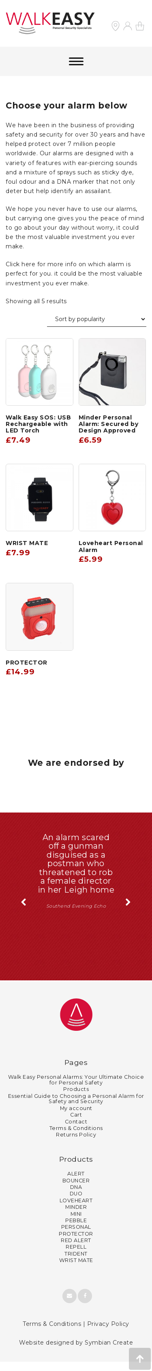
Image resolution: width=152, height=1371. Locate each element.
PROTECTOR (76, 1243)
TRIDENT (76, 1263)
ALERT (76, 1183)
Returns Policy (76, 1144)
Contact (76, 1131)
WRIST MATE (76, 1270)
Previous (24, 911)
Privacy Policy (108, 1332)
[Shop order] (96, 319)
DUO (76, 1203)
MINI (76, 1223)
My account (76, 1118)
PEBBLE (76, 1230)
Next (128, 911)
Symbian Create (109, 1352)
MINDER (76, 1216)
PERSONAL (76, 1236)
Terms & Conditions (76, 1137)
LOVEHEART (76, 1210)
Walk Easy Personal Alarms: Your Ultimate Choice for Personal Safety (76, 1089)
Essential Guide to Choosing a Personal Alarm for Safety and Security (76, 1108)
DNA (76, 1196)
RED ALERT (76, 1250)
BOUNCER (76, 1189)
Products (76, 1098)
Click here (20, 264)
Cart (76, 1124)
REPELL (76, 1256)
